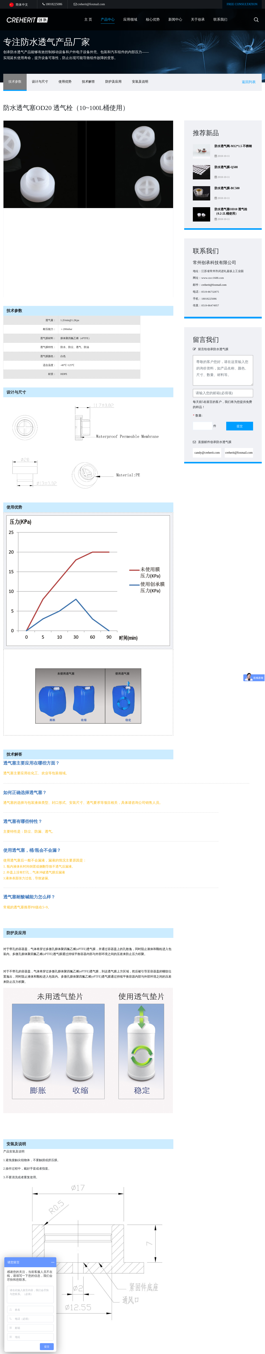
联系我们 (220, 19)
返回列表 (249, 82)
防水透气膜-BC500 (227, 188)
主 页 (88, 19)
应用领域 (130, 19)
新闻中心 (175, 19)
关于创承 (198, 19)
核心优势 (153, 19)
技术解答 (88, 81)
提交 (240, 426)
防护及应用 (113, 81)
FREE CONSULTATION (242, 4)
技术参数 (14, 81)
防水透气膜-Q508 (226, 167)
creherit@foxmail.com (89, 4)
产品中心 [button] (108, 19)
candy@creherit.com (207, 452)
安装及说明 (140, 81)
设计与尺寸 (40, 81)
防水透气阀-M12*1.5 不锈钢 (233, 146)
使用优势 (65, 81)
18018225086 (52, 4)
